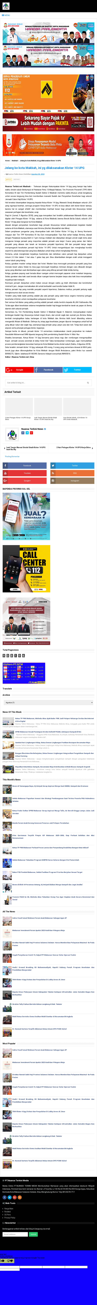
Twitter (72, 370)
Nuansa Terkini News (32, 429)
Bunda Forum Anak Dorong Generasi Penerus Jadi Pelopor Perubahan (40, 823)
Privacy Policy (9, 1218)
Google (14, 370)
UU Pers (7, 1215)
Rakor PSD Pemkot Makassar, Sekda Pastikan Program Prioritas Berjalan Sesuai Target (47, 872)
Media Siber (89, 1246)
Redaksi (7, 1212)
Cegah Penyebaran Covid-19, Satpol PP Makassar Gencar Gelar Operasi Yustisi (44, 955)
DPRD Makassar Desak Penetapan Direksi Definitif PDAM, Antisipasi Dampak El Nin (48, 732)
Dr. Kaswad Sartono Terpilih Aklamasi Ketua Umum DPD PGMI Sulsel (39, 1029)
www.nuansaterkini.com (65, 1246)
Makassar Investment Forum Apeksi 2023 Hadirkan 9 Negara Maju (38, 930)
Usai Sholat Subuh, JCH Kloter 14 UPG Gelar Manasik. (75, 418)
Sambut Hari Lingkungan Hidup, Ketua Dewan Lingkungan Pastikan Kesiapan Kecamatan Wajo (52, 743)
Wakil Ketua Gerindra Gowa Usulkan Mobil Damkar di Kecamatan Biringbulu (42, 1017)
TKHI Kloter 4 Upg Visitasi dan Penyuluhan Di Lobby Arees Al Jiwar (38, 980)
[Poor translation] (10, 1261)
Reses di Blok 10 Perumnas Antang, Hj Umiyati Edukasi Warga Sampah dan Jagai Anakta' (47, 885)
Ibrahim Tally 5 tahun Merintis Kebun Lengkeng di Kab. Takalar (37, 1004)
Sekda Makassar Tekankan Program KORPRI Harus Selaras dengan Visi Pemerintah (45, 860)
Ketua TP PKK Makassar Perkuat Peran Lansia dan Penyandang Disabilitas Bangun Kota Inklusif (50, 848)
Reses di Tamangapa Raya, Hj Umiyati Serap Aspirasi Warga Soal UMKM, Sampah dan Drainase (50, 786)
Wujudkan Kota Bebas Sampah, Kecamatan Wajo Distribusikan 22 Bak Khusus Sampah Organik (52, 767)
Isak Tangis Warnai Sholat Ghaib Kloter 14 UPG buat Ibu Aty (45, 418)
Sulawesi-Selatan (36, 1246)
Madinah (15, 161)
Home (7, 161)
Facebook (44, 370)
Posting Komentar (12, 457)
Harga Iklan (8, 1209)
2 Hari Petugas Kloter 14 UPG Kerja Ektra (17, 418)
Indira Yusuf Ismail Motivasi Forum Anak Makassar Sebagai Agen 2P (39, 918)
